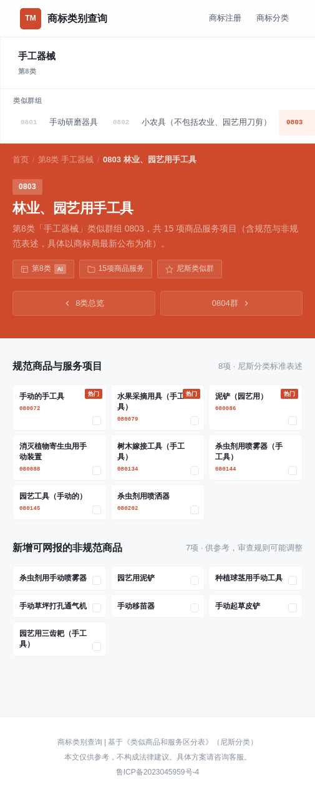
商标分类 (272, 17)
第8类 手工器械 (66, 159)
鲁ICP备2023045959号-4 (157, 772)
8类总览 (83, 303)
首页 (20, 159)
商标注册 (225, 17)
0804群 (231, 303)
